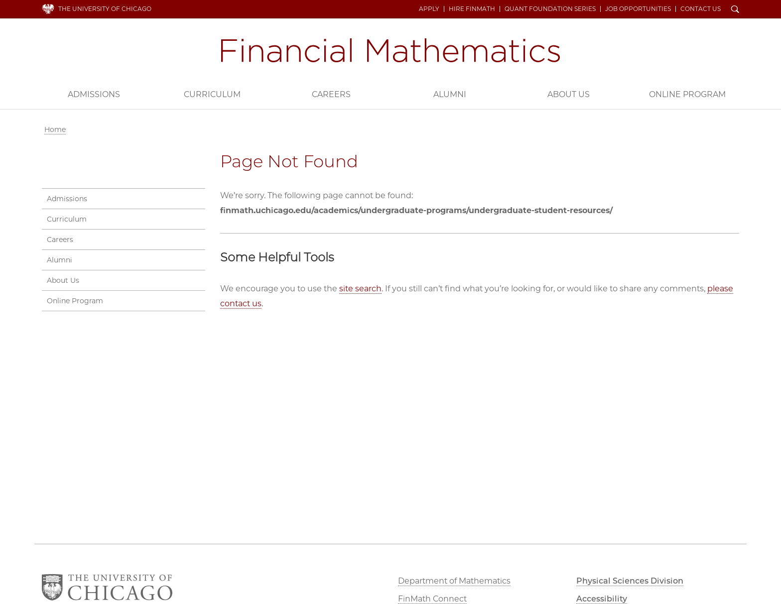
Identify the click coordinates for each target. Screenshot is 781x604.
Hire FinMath (472, 9)
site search (360, 288)
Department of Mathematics (454, 581)
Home (55, 129)
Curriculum (212, 94)
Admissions (94, 94)
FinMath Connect (432, 599)
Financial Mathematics (390, 50)
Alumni (449, 94)
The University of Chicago (104, 8)
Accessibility (601, 599)
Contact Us (700, 9)
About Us (568, 94)
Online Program (687, 94)
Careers (331, 94)
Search (735, 9)
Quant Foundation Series (550, 9)
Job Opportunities (638, 9)
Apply (429, 9)
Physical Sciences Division (629, 581)
